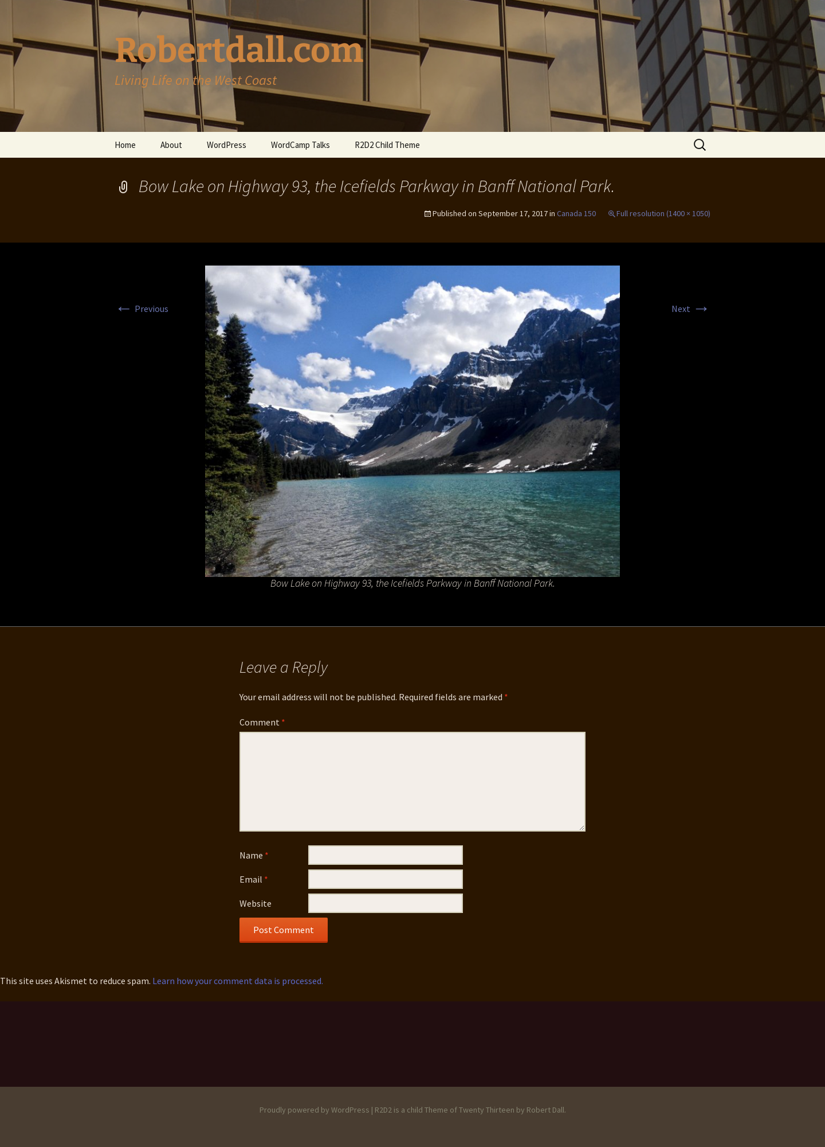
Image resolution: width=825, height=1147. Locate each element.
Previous (141, 308)
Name (254, 855)
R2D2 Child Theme (387, 144)
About (171, 144)
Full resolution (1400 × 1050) (663, 213)
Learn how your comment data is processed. (237, 980)
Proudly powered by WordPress (315, 1110)
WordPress (226, 144)
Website (255, 903)
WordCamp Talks (300, 144)
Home (125, 144)
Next (690, 308)
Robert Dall (545, 1110)
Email (253, 879)
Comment (262, 722)
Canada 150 (576, 213)
